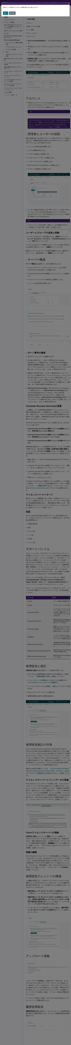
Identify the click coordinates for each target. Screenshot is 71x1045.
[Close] (69, 3)
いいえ (12, 13)
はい (5, 13)
